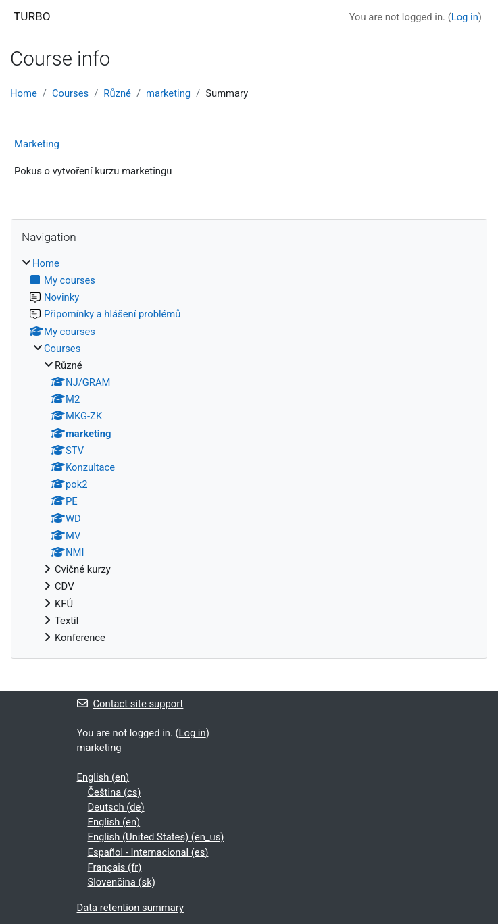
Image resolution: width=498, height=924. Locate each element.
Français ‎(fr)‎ (115, 867)
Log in (464, 17)
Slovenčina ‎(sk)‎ (121, 882)
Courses (70, 93)
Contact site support (130, 704)
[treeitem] (249, 450)
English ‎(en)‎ (103, 777)
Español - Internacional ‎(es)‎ (148, 852)
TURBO (32, 16)
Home (23, 93)
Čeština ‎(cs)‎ (114, 792)
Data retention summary (130, 908)
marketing (168, 93)
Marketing (36, 144)
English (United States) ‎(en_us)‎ (156, 837)
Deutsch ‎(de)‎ (116, 807)
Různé (117, 93)
